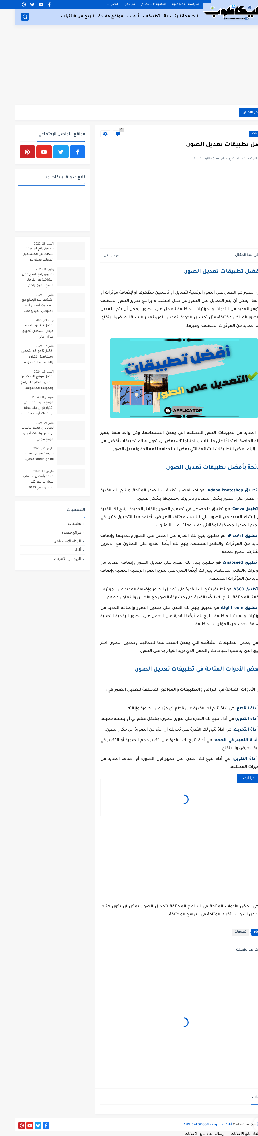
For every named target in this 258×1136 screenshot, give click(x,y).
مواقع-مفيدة (57, 532)
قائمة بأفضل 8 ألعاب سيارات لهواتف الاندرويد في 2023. (23, 482)
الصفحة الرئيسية (166, 16)
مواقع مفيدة (96, 16)
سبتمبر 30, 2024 (28, 397)
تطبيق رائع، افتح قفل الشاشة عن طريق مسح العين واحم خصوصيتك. (23, 281)
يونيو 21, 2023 (30, 320)
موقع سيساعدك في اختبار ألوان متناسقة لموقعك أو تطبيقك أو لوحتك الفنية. (22, 409)
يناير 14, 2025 (30, 346)
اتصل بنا (97, 4)
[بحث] (10, 17)
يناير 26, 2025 (30, 423)
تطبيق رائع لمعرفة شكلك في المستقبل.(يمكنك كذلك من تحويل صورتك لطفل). (23, 255)
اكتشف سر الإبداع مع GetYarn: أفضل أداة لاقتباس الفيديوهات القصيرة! (23, 306)
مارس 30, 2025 (29, 448)
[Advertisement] (129, 65)
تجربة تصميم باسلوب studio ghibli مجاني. (23, 456)
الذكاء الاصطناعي (53, 541)
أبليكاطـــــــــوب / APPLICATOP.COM (193, 1125)
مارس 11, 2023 (29, 471)
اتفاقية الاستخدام (139, 4)
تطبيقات (136, 16)
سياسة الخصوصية (170, 4)
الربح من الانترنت (63, 16)
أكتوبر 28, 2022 (29, 243)
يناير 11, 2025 (30, 295)
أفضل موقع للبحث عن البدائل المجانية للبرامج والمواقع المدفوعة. (22, 382)
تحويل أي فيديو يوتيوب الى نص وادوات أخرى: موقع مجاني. (23, 433)
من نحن (115, 4)
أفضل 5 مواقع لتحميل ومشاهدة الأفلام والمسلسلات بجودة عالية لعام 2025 (22, 357)
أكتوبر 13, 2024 (29, 371)
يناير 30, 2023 (30, 269)
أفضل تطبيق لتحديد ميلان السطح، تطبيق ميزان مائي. (23, 331)
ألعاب (118, 16)
